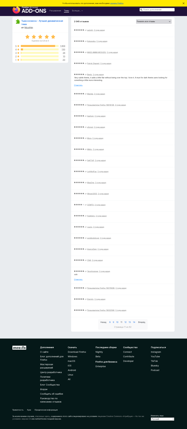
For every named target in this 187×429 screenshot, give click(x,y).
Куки (29, 410)
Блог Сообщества (50, 384)
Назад (103, 322)
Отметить (78, 85)
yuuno (89, 227)
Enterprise (100, 366)
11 (121, 322)
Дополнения (47, 347)
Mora (89, 138)
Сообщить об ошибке (51, 394)
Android (72, 370)
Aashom (90, 116)
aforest (90, 127)
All (69, 379)
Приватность (17, 410)
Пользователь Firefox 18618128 (100, 105)
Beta (97, 356)
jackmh (90, 30)
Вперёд (141, 322)
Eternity (90, 299)
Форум (43, 389)
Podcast (155, 370)
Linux (70, 374)
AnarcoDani (92, 249)
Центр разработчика (51, 372)
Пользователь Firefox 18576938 (101, 288)
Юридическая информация (46, 410)
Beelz (89, 74)
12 (125, 322)
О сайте (44, 352)
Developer (128, 361)
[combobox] (157, 9)
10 (117, 322)
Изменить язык (157, 416)
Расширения (55, 10)
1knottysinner (92, 271)
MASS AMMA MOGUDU (96, 52)
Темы (66, 10)
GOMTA (90, 205)
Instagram (156, 352)
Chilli (89, 260)
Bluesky (155, 365)
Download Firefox (77, 352)
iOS (69, 365)
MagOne (90, 183)
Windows (72, 356)
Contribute (128, 356)
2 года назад (99, 30)
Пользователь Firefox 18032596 (100, 310)
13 (130, 322)
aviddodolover (93, 238)
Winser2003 (92, 194)
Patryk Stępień (93, 63)
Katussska (91, 41)
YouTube (155, 356)
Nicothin (28, 27)
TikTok (154, 361)
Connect (127, 352)
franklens (91, 216)
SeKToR (90, 160)
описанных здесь (42, 416)
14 (134, 322)
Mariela (90, 94)
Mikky (89, 149)
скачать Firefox (116, 3)
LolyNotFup (92, 171)
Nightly (99, 352)
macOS (71, 361)
